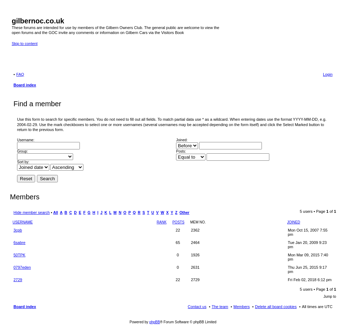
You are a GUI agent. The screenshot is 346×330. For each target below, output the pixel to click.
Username (23, 222)
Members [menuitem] (242, 307)
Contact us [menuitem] (197, 307)
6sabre (19, 242)
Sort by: (23, 162)
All (55, 213)
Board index (24, 307)
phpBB (154, 322)
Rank (162, 222)
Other (185, 213)
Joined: (181, 140)
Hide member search (31, 212)
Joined (293, 222)
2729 (17, 280)
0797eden (22, 267)
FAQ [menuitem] (20, 74)
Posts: (181, 151)
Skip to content (25, 43)
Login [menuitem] (328, 74)
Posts (178, 222)
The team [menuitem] (220, 307)
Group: (22, 151)
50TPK (19, 255)
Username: (25, 140)
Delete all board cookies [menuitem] (276, 307)
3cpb (17, 230)
